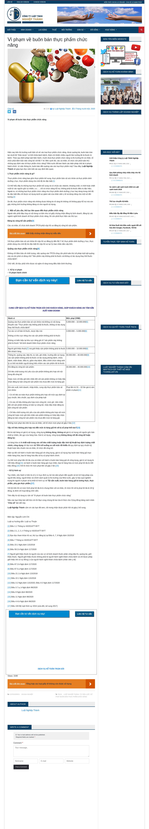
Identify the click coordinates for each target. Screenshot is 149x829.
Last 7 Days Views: (108, 784)
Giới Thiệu (11, 30)
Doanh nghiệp (27, 694)
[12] (73, 423)
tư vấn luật (84, 694)
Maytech (51, 826)
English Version (23, 2)
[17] (32, 483)
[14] (21, 463)
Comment (18, 743)
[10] (88, 367)
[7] (28, 349)
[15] (18, 466)
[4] (38, 249)
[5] (87, 322)
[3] (33, 221)
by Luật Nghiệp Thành (60, 109)
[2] (14, 197)
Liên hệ (9, 2)
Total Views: (105, 791)
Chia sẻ (11, 109)
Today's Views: (106, 781)
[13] (78, 428)
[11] (79, 390)
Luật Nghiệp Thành (71, 694)
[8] (87, 349)
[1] (54, 181)
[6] (86, 331)
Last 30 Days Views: (108, 787)
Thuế (54, 30)
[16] (57, 466)
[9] (88, 355)
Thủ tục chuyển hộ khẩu (118, 201)
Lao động (42, 30)
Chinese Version (40, 2)
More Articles (74, 818)
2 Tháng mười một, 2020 (83, 109)
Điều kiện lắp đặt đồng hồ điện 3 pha (123, 213)
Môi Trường (67, 30)
